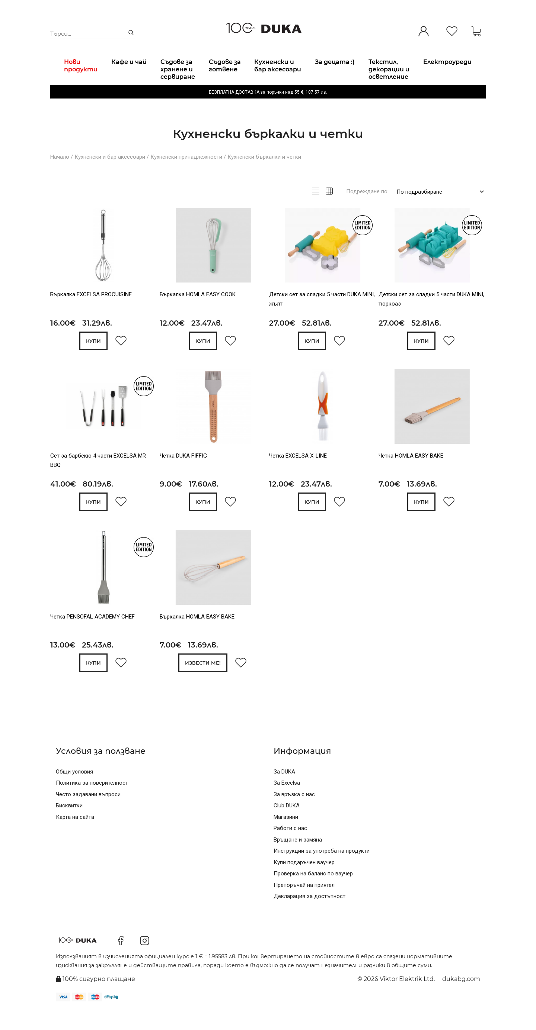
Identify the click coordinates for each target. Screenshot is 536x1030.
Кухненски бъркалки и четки (264, 175)
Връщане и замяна (298, 859)
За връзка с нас (294, 813)
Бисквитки (69, 824)
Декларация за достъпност (309, 915)
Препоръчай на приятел (304, 904)
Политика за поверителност (92, 802)
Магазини (286, 836)
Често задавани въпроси (88, 813)
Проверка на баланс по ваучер (313, 892)
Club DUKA (287, 824)
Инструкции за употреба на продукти (322, 870)
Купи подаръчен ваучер (304, 881)
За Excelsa (287, 802)
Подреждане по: (367, 210)
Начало (59, 175)
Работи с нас (290, 847)
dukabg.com (461, 998)
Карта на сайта (75, 836)
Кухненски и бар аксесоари (109, 175)
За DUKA (284, 791)
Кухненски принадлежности (186, 175)
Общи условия (74, 791)
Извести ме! (203, 682)
